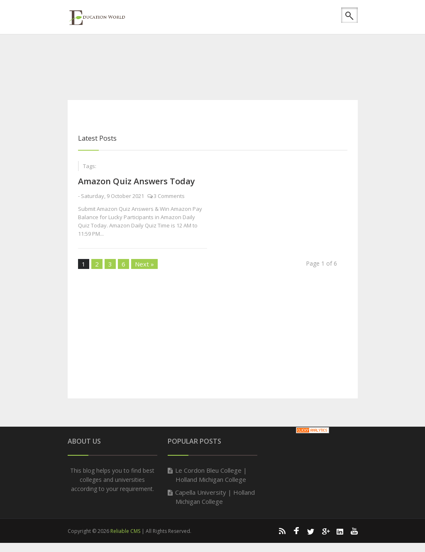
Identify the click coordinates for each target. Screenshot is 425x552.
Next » (144, 264)
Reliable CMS (125, 531)
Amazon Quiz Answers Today (136, 181)
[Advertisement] (219, 64)
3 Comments (169, 196)
